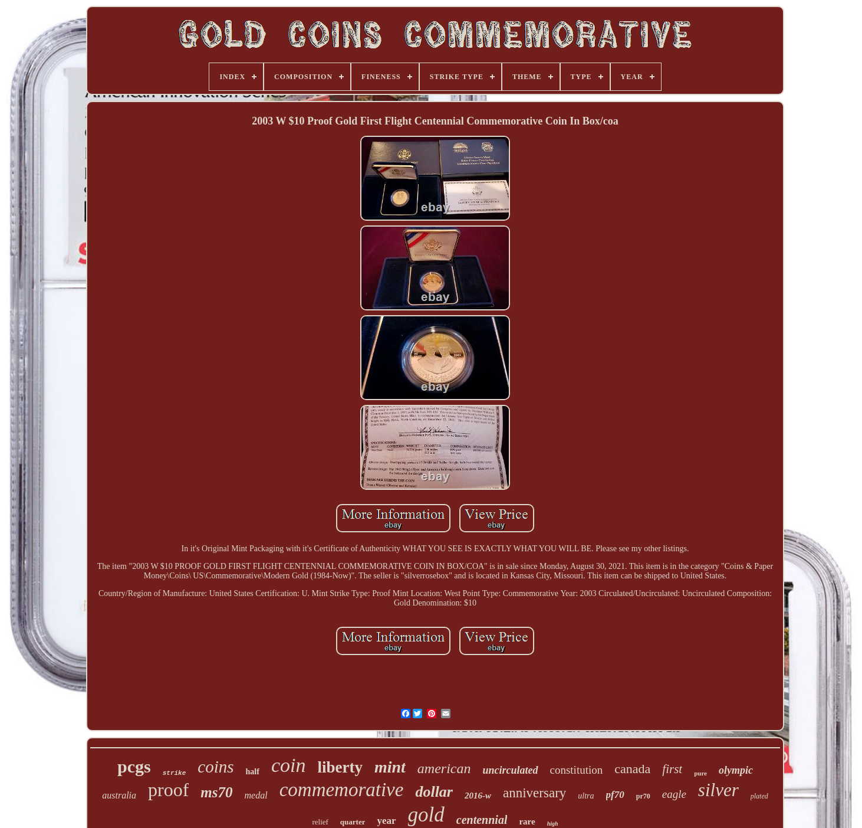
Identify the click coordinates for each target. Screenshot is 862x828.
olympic (736, 770)
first (672, 769)
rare (527, 821)
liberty (339, 767)
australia (119, 795)
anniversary (534, 793)
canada (632, 768)
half (252, 771)
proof (168, 789)
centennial (482, 819)
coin (288, 765)
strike (174, 773)
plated (759, 796)
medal (256, 795)
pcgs (134, 766)
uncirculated (510, 770)
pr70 (643, 796)
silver (718, 790)
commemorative (341, 789)
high (552, 823)
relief (320, 821)
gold (426, 814)
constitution (576, 770)
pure (700, 773)
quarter (353, 821)
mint (390, 767)
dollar (434, 791)
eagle (674, 794)
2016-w (478, 795)
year (386, 820)
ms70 (216, 792)
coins (215, 766)
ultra (586, 795)
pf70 (615, 794)
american (444, 768)
